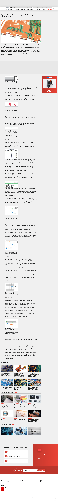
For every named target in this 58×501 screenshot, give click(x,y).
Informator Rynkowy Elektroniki (5, 481)
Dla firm (50, 9)
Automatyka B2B (42, 479)
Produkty (18, 9)
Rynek (11, 9)
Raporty (27, 9)
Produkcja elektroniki (13, 7)
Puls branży (44, 9)
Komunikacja (35, 7)
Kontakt (2, 479)
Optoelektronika (46, 7)
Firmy (14, 9)
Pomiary (51, 7)
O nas (1, 480)
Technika (36, 9)
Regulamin (21, 479)
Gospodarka (23, 9)
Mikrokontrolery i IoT (40, 7)
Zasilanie (25, 7)
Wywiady (31, 9)
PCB (17, 7)
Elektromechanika (29, 7)
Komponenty (21, 7)
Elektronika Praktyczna (43, 481)
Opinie (40, 9)
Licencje (21, 480)
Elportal (40, 480)
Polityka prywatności (23, 481)
